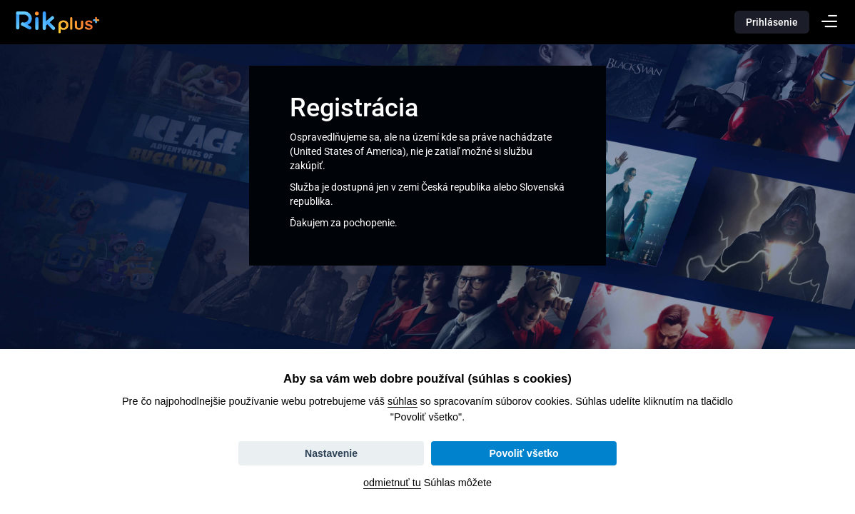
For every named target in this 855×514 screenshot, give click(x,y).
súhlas (403, 401)
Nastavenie (331, 453)
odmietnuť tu (392, 482)
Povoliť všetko (524, 453)
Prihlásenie (772, 22)
